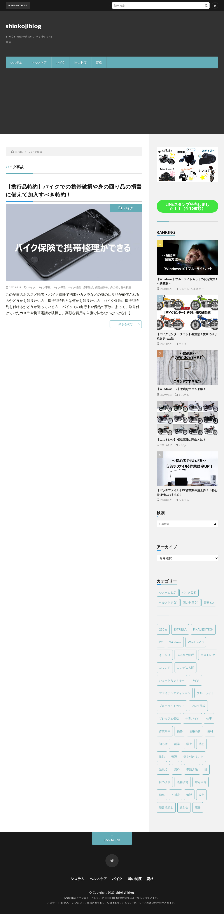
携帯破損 (88, 287)
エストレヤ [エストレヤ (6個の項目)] (208, 655)
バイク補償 (74, 287)
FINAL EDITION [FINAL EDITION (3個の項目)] (203, 629)
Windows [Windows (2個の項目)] (175, 642)
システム (16, 62)
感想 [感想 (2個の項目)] (201, 744)
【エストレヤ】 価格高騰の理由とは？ (181, 439)
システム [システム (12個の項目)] (167, 592)
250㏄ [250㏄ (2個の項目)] (163, 629)
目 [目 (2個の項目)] (205, 769)
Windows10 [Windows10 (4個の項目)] (195, 642)
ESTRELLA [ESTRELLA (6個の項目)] (180, 629)
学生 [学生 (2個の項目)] (189, 744)
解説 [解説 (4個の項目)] (189, 794)
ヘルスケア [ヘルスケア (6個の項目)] (168, 602)
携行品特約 (101, 287)
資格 (99, 62)
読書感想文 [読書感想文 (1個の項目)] (166, 807)
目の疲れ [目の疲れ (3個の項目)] (164, 782)
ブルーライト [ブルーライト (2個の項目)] (205, 693)
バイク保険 (59, 287)
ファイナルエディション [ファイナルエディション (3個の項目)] (174, 693)
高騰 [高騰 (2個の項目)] (198, 807)
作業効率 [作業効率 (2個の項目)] (164, 731)
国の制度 (80, 62)
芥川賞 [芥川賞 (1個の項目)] (175, 794)
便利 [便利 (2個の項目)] (210, 731)
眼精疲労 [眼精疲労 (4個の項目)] (182, 782)
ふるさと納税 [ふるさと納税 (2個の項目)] (185, 655)
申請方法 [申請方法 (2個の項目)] (192, 769)
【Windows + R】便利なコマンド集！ (181, 389)
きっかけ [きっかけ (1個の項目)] (164, 655)
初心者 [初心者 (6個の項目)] (163, 744)
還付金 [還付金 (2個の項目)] (184, 807)
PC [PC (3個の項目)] (161, 642)
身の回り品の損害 (120, 287)
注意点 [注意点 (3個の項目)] (163, 769)
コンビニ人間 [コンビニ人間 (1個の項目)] (185, 667)
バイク (60, 62)
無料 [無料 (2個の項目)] (177, 769)
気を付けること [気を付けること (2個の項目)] (193, 756)
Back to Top (112, 840)
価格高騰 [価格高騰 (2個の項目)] (195, 731)
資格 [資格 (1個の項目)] (209, 602)
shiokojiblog (24, 26)
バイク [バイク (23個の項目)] (189, 592)
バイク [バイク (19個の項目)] (195, 680)
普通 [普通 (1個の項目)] (174, 756)
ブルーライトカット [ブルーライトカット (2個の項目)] (172, 705)
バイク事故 (44, 287)
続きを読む (126, 324)
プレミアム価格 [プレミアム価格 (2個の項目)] (169, 718)
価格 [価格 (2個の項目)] (180, 731)
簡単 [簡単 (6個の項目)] (162, 794)
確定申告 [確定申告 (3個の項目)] (200, 782)
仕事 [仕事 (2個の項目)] (209, 718)
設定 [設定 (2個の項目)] (201, 794)
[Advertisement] (112, 101)
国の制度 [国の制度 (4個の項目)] (190, 602)
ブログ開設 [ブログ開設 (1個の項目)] (198, 705)
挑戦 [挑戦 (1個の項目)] (162, 756)
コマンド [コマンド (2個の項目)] (164, 667)
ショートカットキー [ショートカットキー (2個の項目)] (172, 680)
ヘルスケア (39, 62)
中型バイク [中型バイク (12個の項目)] (193, 718)
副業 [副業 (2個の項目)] (177, 744)
